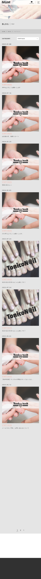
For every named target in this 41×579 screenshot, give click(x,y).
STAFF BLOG (7, 84)
